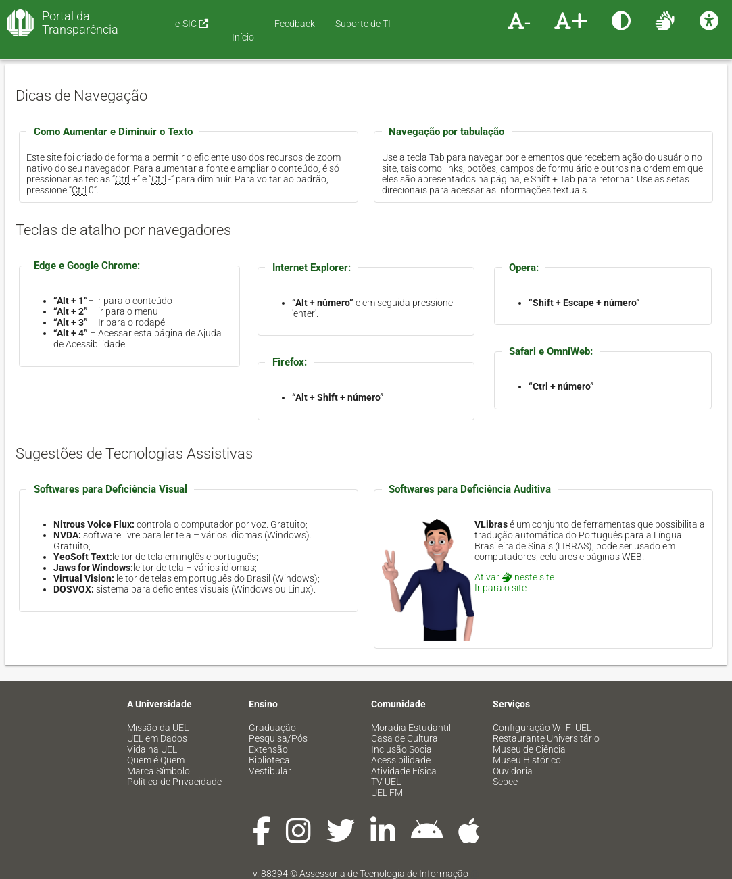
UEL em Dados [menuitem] (157, 738)
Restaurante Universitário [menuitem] (546, 738)
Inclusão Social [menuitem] (402, 749)
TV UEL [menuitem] (386, 781)
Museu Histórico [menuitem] (527, 760)
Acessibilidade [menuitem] (401, 760)
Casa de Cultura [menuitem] (404, 738)
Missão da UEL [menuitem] (158, 727)
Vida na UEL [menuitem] (152, 749)
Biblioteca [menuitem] (269, 760)
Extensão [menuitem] (268, 749)
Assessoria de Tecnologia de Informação (383, 873)
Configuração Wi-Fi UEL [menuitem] (542, 727)
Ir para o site (500, 587)
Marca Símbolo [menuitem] (158, 770)
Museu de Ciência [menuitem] (529, 749)
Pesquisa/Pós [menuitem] (278, 738)
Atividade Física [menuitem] (404, 770)
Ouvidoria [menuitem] (513, 770)
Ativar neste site (514, 577)
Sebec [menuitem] (505, 781)
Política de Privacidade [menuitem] (174, 781)
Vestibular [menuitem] (270, 770)
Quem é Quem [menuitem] (156, 760)
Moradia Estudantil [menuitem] (411, 727)
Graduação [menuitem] (272, 727)
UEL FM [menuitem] (387, 792)
